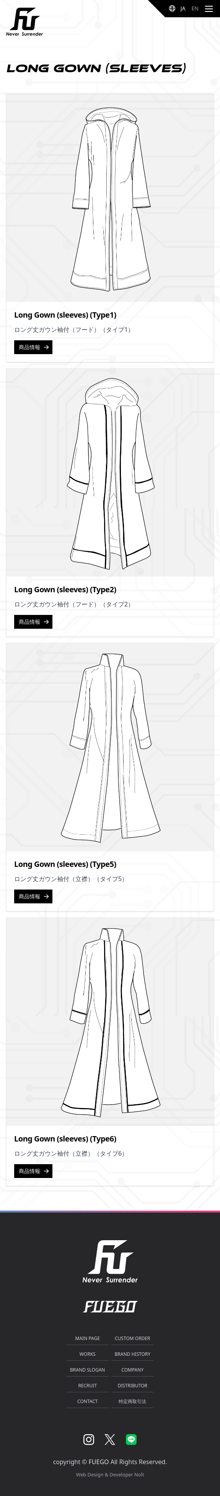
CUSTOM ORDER (132, 1338)
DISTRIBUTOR (132, 1385)
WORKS (88, 1354)
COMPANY (132, 1370)
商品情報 (34, 347)
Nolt (139, 1474)
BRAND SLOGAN (87, 1370)
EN (195, 8)
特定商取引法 (132, 1401)
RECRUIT (87, 1385)
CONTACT (87, 1401)
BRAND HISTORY (133, 1354)
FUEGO (99, 1462)
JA (183, 8)
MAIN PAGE (87, 1338)
